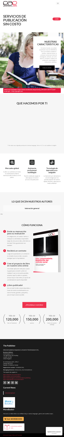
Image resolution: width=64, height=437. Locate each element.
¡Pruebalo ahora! (34, 305)
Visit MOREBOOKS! (14, 419)
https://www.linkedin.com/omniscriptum (13, 379)
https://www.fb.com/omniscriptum (12, 374)
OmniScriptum (10, 393)
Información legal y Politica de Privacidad (12, 435)
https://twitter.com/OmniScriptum (12, 376)
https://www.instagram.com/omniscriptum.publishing (16, 378)
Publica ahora (47, 68)
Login (56, 19)
